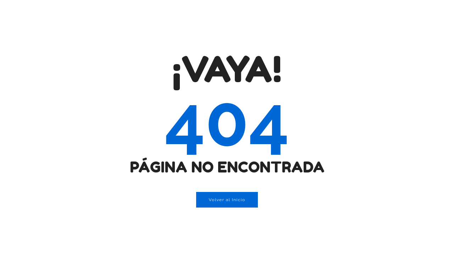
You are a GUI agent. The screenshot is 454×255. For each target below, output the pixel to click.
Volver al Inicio (227, 199)
